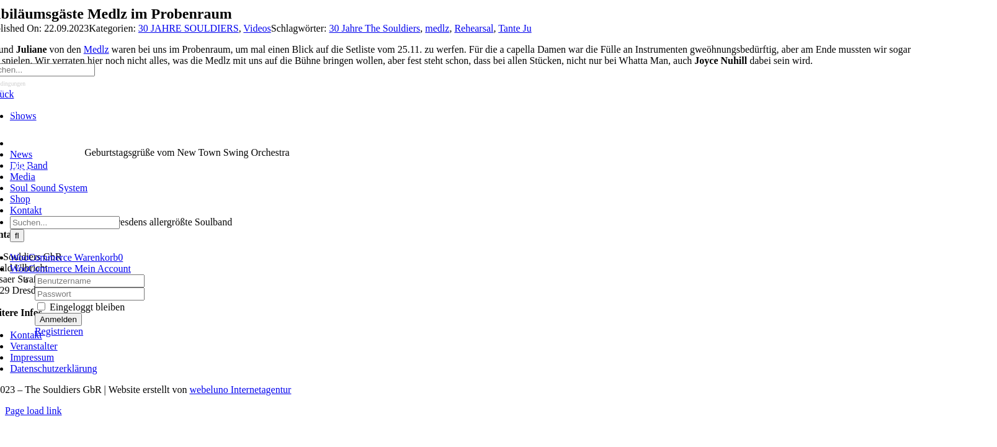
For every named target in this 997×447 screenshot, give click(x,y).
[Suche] (17, 235)
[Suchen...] (65, 222)
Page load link (33, 410)
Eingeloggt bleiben (81, 307)
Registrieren (59, 331)
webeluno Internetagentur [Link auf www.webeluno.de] (241, 389)
